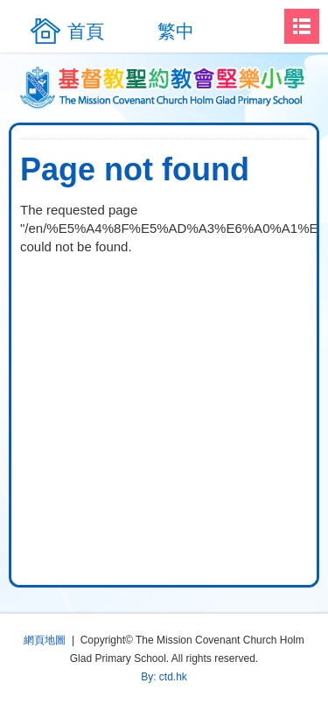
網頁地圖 (45, 640)
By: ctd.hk (164, 677)
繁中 (175, 31)
